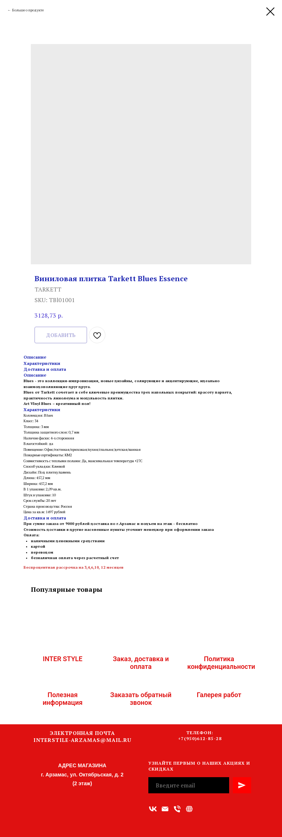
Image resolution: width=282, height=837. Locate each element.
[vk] (153, 809)
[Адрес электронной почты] (165, 809)
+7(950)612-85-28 (200, 738)
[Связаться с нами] (189, 809)
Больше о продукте (28, 10)
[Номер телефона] (177, 809)
